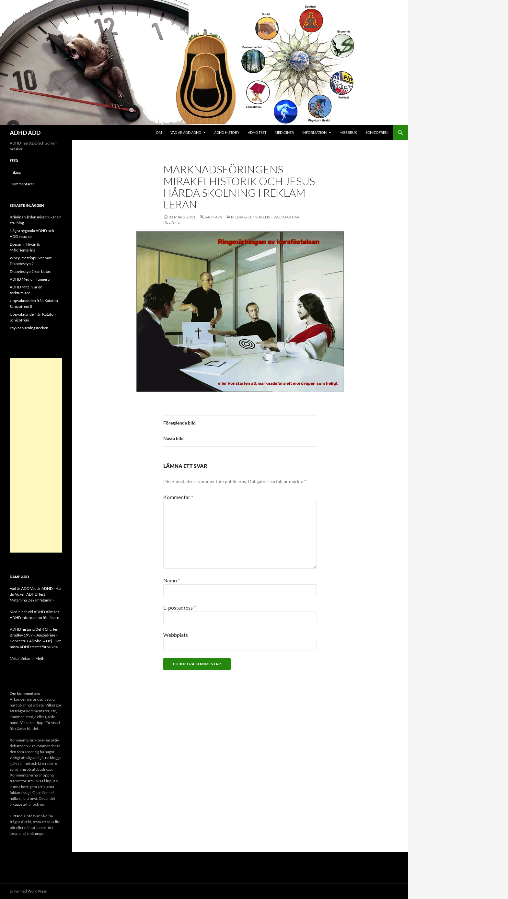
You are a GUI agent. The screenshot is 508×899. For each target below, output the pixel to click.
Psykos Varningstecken (29, 327)
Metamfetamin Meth (27, 658)
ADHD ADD (25, 132)
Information (314, 132)
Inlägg (15, 172)
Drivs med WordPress (28, 891)
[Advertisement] (36, 455)
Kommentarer (22, 183)
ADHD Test (257, 132)
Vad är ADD (19, 588)
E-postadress (179, 607)
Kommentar (178, 497)
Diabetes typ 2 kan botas (30, 271)
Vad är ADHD (41, 588)
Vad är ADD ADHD (185, 132)
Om (159, 132)
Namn (171, 580)
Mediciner (284, 132)
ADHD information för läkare (34, 617)
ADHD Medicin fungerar (30, 279)
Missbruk (348, 132)
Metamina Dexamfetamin (31, 600)
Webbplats (175, 635)
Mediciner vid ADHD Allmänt (34, 611)
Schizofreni (376, 132)
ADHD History (226, 132)
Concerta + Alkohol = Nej (31, 640)
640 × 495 (213, 217)
